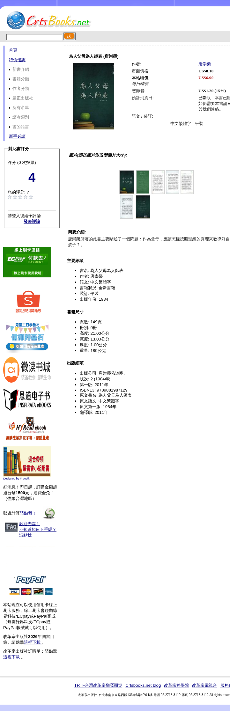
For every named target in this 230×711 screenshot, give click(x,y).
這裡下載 (33, 642)
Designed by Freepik (16, 478)
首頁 (13, 50)
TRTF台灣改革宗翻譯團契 (98, 685)
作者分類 (19, 88)
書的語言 (19, 126)
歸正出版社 (21, 98)
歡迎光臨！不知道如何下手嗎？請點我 (37, 529)
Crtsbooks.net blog (143, 685)
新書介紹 (19, 69)
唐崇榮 (204, 64)
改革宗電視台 (204, 685)
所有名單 (19, 107)
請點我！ (28, 513)
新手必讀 (17, 136)
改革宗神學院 (176, 685)
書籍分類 (19, 79)
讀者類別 (19, 117)
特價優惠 (17, 59)
